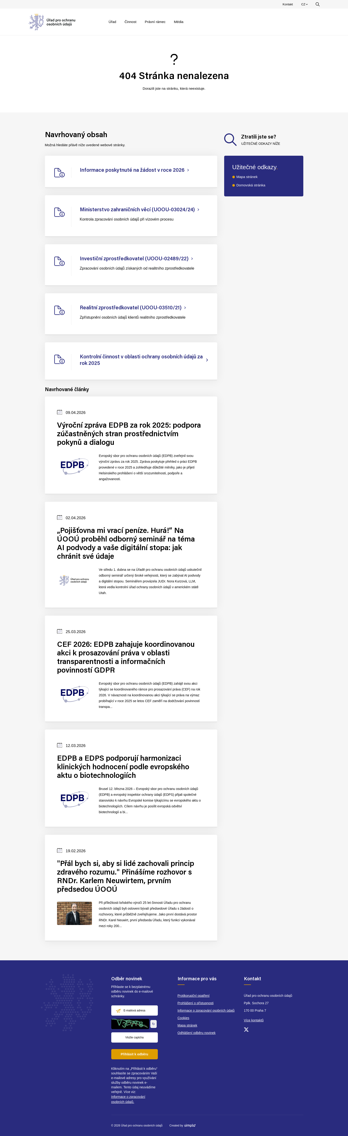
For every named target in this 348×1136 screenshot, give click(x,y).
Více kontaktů (254, 1020)
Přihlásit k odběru (134, 1054)
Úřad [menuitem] (112, 22)
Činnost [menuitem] (130, 22)
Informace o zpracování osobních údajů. (128, 1099)
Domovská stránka (251, 185)
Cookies (183, 1018)
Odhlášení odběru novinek (197, 1033)
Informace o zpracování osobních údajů (206, 1010)
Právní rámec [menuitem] (155, 22)
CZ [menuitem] (305, 5)
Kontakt (288, 4)
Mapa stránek (247, 177)
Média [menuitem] (178, 22)
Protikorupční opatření (194, 995)
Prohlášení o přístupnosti (196, 1003)
